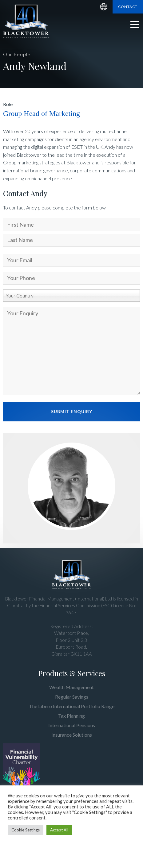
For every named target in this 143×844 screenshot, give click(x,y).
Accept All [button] (59, 829)
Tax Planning (71, 716)
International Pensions (71, 725)
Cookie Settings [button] (25, 829)
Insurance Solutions (71, 735)
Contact (127, 6)
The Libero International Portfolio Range (71, 706)
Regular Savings (71, 697)
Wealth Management (71, 687)
